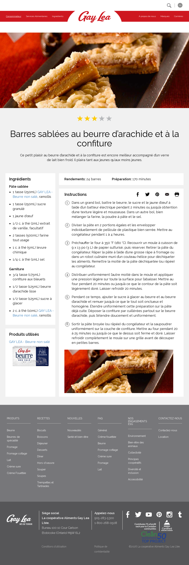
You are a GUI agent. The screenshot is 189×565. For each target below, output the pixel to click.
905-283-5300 (104, 518)
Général (102, 430)
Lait (9, 460)
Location (163, 436)
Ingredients (57, 16)
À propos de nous (147, 16)
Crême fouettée (107, 436)
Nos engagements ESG (137, 421)
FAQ (100, 418)
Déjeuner (42, 443)
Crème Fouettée (16, 473)
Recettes (43, 418)
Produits (13, 418)
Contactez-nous (170, 418)
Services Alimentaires (36, 16)
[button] (169, 5)
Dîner (40, 456)
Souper (41, 469)
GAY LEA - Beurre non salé (29, 342)
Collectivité (134, 452)
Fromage (12, 447)
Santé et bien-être (77, 436)
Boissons (42, 436)
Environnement (137, 436)
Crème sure (14, 466)
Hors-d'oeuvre (45, 462)
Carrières (178, 16)
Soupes (41, 476)
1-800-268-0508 (105, 523)
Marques (165, 16)
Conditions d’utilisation (54, 546)
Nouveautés (74, 430)
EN (180, 5)
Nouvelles (74, 418)
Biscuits (41, 430)
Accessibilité (135, 479)
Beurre (11, 430)
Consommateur (13, 16)
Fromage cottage (17, 453)
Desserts (42, 449)
